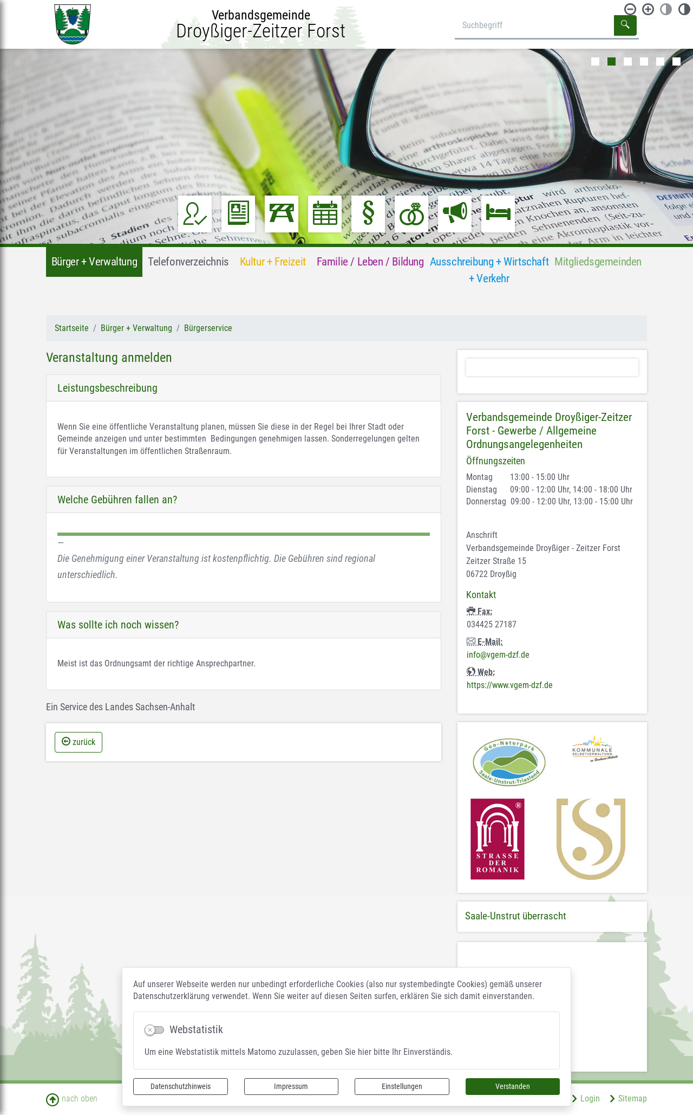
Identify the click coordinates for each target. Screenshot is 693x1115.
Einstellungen (402, 1086)
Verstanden (512, 1086)
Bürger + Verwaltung (136, 328)
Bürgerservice (208, 328)
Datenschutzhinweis (181, 1086)
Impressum (291, 1086)
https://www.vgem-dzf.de (510, 685)
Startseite (72, 328)
